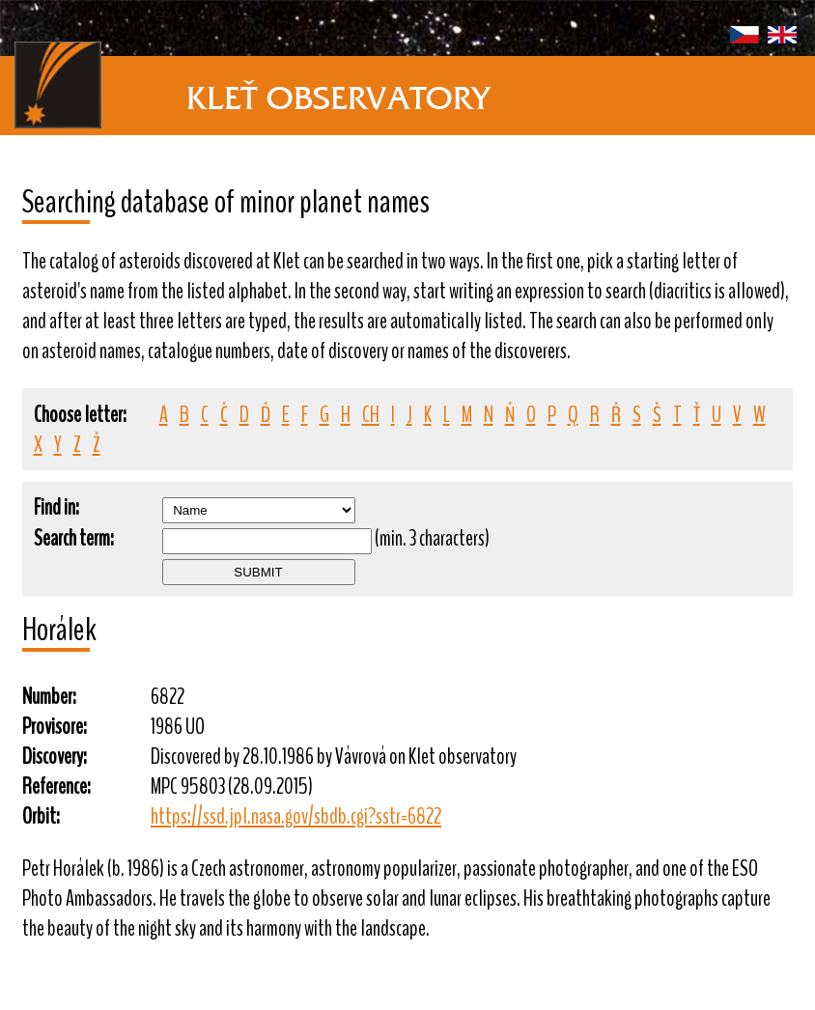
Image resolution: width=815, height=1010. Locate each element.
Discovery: (54, 757)
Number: (49, 697)
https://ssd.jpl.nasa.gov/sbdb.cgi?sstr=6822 (296, 816)
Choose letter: (80, 415)
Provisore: (54, 727)
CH (370, 415)
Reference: (56, 786)
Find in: (56, 507)
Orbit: (41, 816)
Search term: (74, 538)
